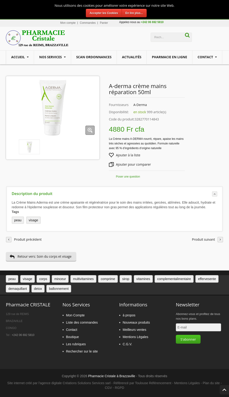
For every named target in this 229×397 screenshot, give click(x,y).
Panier (104, 22)
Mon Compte (75, 315)
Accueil (18, 57)
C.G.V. (127, 344)
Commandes (88, 22)
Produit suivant (207, 240)
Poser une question (128, 176)
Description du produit (114, 194)
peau (17, 220)
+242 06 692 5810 (23, 335)
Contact (206, 57)
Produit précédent (24, 240)
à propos (129, 315)
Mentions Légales (135, 337)
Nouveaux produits (136, 322)
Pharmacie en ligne (169, 57)
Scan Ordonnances (93, 57)
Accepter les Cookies (104, 13)
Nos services (51, 57)
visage (33, 220)
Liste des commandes (82, 322)
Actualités (131, 57)
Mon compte (68, 22)
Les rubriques (76, 344)
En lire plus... (134, 13)
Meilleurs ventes (134, 330)
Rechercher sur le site (82, 351)
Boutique (72, 337)
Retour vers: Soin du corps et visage (41, 256)
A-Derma (140, 105)
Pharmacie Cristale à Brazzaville (111, 376)
